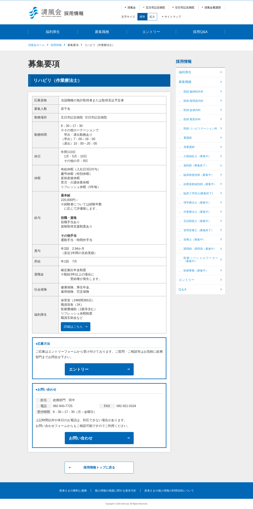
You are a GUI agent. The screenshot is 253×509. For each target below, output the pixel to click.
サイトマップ (172, 16)
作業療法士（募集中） (197, 211)
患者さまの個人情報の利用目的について (169, 490)
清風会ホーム (36, 45)
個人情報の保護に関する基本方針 (115, 490)
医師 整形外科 (192, 119)
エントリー (151, 32)
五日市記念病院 (155, 7)
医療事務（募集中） (195, 270)
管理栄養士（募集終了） (198, 230)
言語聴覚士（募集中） (197, 221)
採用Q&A (200, 32)
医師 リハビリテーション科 (200, 128)
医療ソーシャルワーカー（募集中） (200, 259)
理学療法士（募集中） (197, 202)
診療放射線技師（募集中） (200, 184)
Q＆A (182, 289)
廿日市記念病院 (184, 7)
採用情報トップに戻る (99, 467)
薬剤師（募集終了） (195, 165)
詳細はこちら (73, 326)
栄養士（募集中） (194, 239)
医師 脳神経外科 (193, 91)
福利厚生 (53, 32)
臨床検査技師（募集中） (198, 174)
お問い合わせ (81, 438)
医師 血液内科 (192, 110)
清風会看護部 (212, 7)
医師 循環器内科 (193, 100)
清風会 (131, 7)
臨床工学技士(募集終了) (198, 193)
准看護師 (189, 147)
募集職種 (102, 32)
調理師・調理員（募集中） (200, 248)
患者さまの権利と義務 (73, 490)
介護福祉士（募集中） (197, 156)
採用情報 (56, 45)
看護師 (187, 137)
